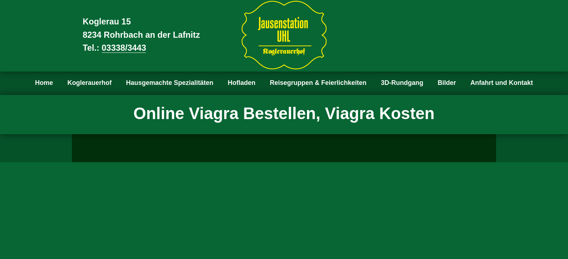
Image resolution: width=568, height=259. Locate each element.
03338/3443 (124, 48)
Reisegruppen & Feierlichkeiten (318, 82)
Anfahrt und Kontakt (502, 82)
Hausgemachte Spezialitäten (169, 82)
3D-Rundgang (402, 82)
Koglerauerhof (89, 82)
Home (44, 82)
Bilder (447, 82)
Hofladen (242, 82)
